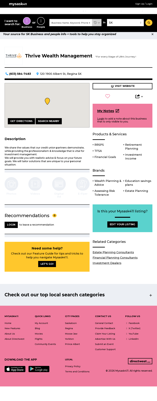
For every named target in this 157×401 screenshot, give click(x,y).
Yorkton (69, 344)
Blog (37, 333)
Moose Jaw (71, 338)
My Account (41, 328)
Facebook (132, 328)
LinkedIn (132, 344)
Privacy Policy (72, 371)
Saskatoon (71, 328)
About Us (10, 338)
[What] (70, 25)
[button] (97, 25)
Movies (70, 12)
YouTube (131, 338)
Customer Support (105, 354)
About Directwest (14, 344)
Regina (69, 333)
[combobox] (70, 25)
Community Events (121, 12)
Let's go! (47, 269)
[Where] (125, 25)
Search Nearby (48, 126)
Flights (85, 12)
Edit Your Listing (122, 229)
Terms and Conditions (77, 376)
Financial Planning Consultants (115, 262)
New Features (12, 333)
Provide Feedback (105, 333)
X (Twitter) (132, 333)
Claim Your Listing (105, 338)
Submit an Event (104, 349)
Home (54, 12)
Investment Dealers (107, 268)
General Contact (104, 328)
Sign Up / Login (143, 3)
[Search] (148, 25)
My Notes (105, 116)
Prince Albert (72, 349)
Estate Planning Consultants (113, 257)
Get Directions (21, 126)
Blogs (100, 12)
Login (100, 123)
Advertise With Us (105, 344)
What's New (146, 12)
